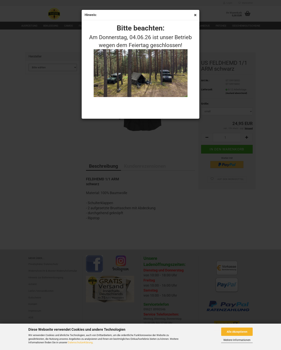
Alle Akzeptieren (237, 331)
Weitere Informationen (236, 340)
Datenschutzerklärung (80, 342)
